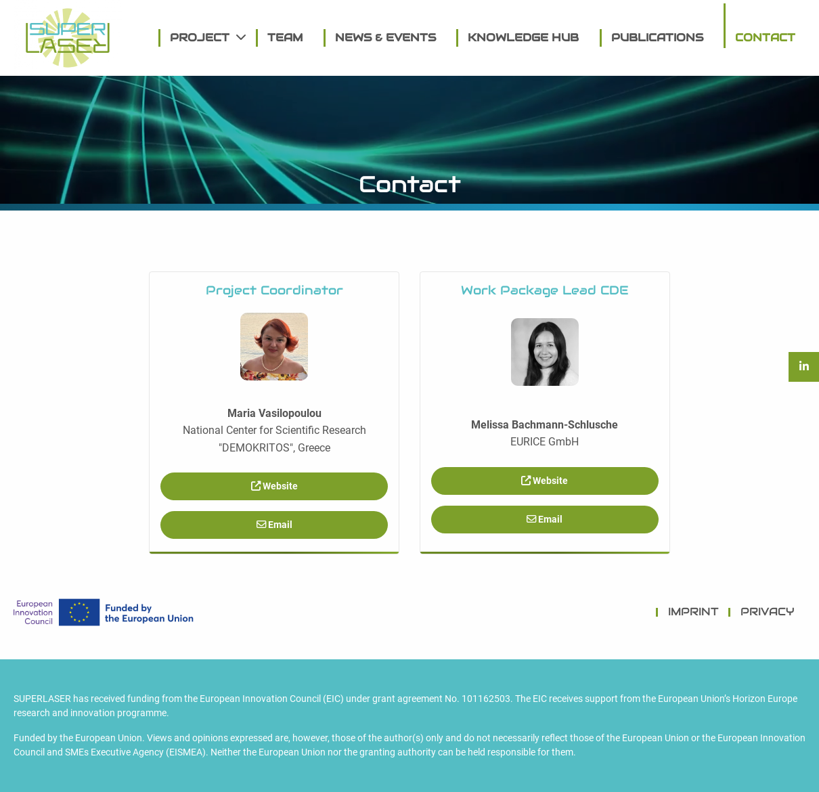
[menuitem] (203, 38)
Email (274, 525)
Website (274, 486)
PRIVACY (767, 611)
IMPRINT (693, 611)
